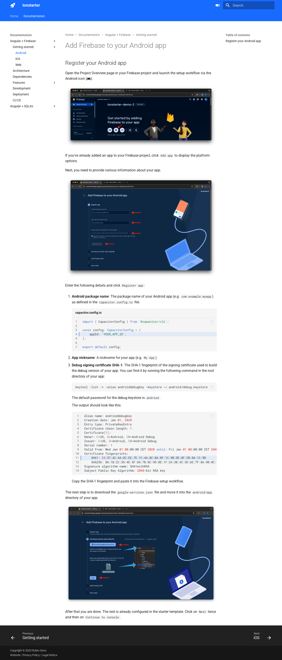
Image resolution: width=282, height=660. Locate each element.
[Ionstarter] (12, 5)
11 (77, 458)
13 (77, 466)
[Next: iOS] (261, 637)
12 (77, 462)
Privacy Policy (31, 655)
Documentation (34, 16)
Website (15, 655)
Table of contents (238, 35)
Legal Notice (49, 655)
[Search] (249, 5)
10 (77, 454)
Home (14, 16)
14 (77, 471)
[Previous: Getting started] (31, 637)
